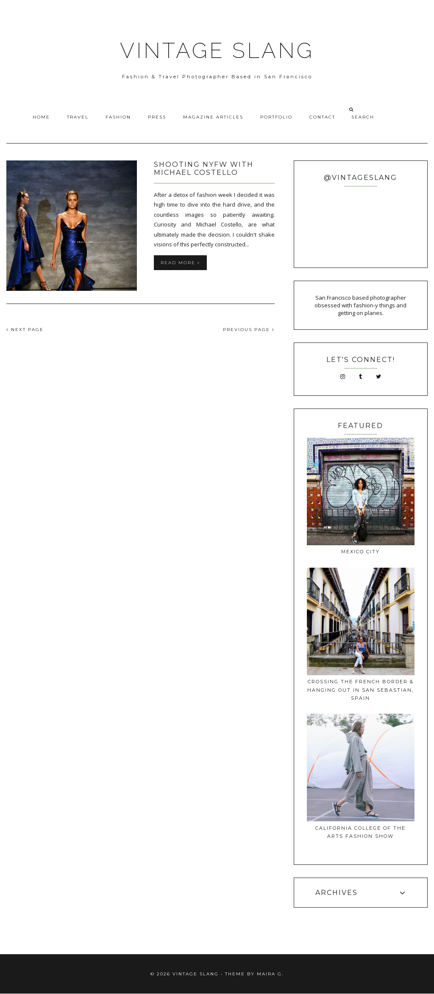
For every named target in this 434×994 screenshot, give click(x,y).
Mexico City (360, 552)
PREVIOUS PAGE (249, 329)
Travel (78, 117)
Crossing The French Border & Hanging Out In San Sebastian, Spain (360, 690)
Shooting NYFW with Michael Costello (203, 168)
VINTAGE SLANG (217, 50)
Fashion (118, 117)
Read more (180, 262)
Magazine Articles (213, 117)
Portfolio (276, 117)
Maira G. (270, 974)
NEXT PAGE (25, 329)
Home (41, 117)
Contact (322, 117)
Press (157, 117)
